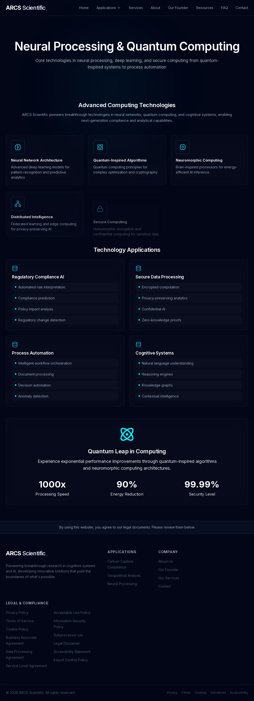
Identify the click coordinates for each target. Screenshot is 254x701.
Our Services (168, 578)
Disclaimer (218, 692)
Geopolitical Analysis (123, 575)
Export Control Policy (71, 660)
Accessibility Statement (72, 652)
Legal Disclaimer (67, 643)
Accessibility (239, 692)
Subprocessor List (68, 635)
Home (84, 8)
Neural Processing (122, 584)
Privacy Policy (17, 612)
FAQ (224, 8)
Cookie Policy (17, 629)
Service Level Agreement (26, 666)
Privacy (172, 692)
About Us (165, 561)
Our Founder (178, 8)
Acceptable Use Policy (72, 612)
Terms (186, 692)
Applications (108, 8)
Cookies (201, 692)
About (155, 8)
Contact (242, 8)
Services (136, 8)
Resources (204, 8)
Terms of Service (20, 621)
